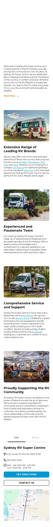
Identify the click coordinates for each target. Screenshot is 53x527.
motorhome (30, 170)
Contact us (26, 483)
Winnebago (34, 162)
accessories (37, 332)
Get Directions (27, 474)
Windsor (23, 162)
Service (35, 437)
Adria (15, 165)
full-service (28, 315)
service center (23, 318)
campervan (18, 167)
